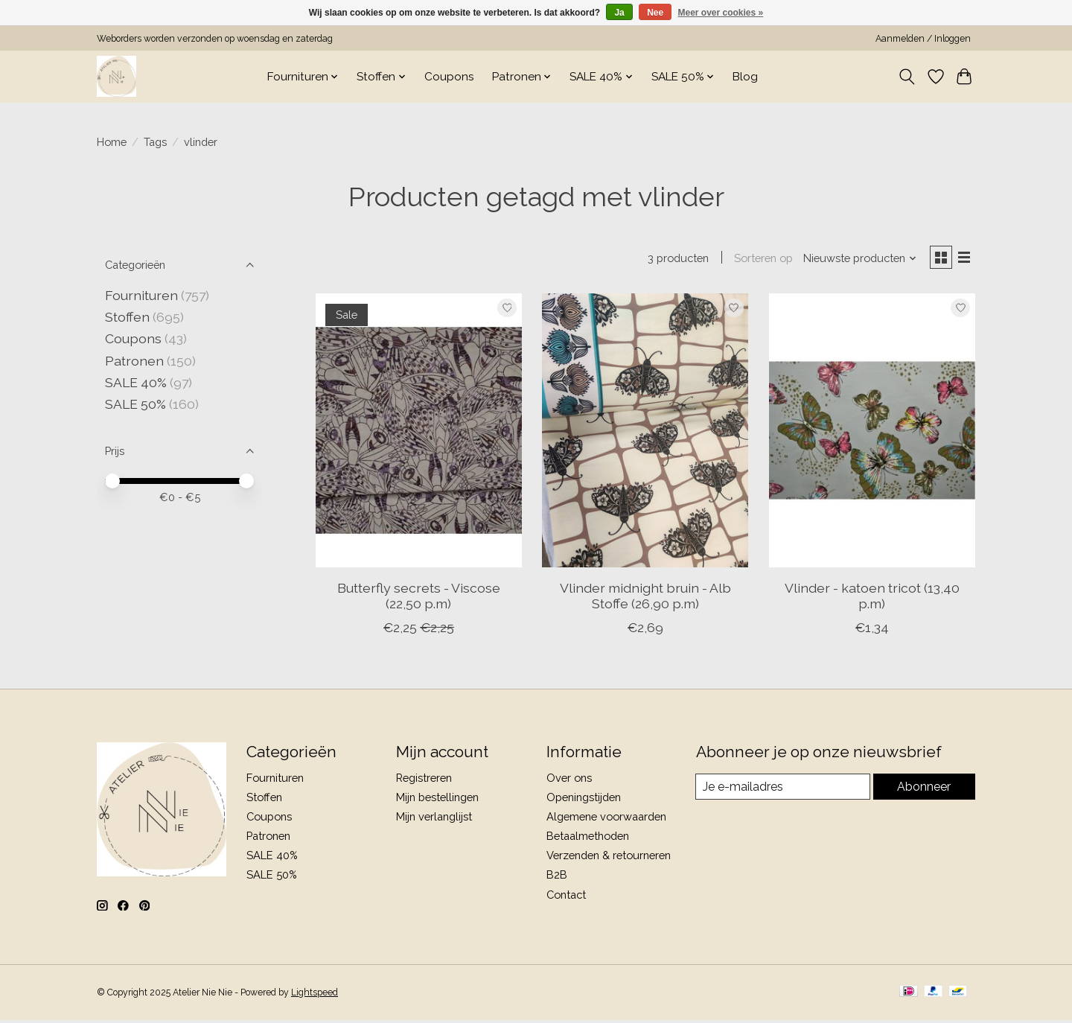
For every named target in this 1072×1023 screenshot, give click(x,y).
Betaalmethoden (587, 838)
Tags (155, 142)
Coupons (449, 76)
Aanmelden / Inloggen (923, 39)
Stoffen (127, 317)
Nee (655, 12)
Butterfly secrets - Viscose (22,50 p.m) (418, 598)
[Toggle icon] (907, 76)
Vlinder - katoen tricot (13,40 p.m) (872, 598)
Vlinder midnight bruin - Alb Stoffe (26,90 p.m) (645, 598)
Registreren (424, 780)
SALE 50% (135, 404)
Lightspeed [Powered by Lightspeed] (314, 995)
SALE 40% (136, 382)
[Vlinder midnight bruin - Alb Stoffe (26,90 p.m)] (645, 433)
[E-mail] (782, 790)
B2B (556, 877)
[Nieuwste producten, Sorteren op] (854, 259)
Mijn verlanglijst (434, 819)
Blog (745, 76)
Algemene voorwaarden (606, 819)
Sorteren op (757, 259)
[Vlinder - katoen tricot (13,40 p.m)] (872, 433)
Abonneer (923, 789)
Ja (619, 12)
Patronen (134, 361)
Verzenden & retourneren (608, 858)
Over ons (569, 780)
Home (112, 142)
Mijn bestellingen (437, 800)
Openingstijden (583, 800)
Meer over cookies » (721, 12)
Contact (566, 897)
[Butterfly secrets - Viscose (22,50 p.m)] (419, 433)
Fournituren (141, 295)
